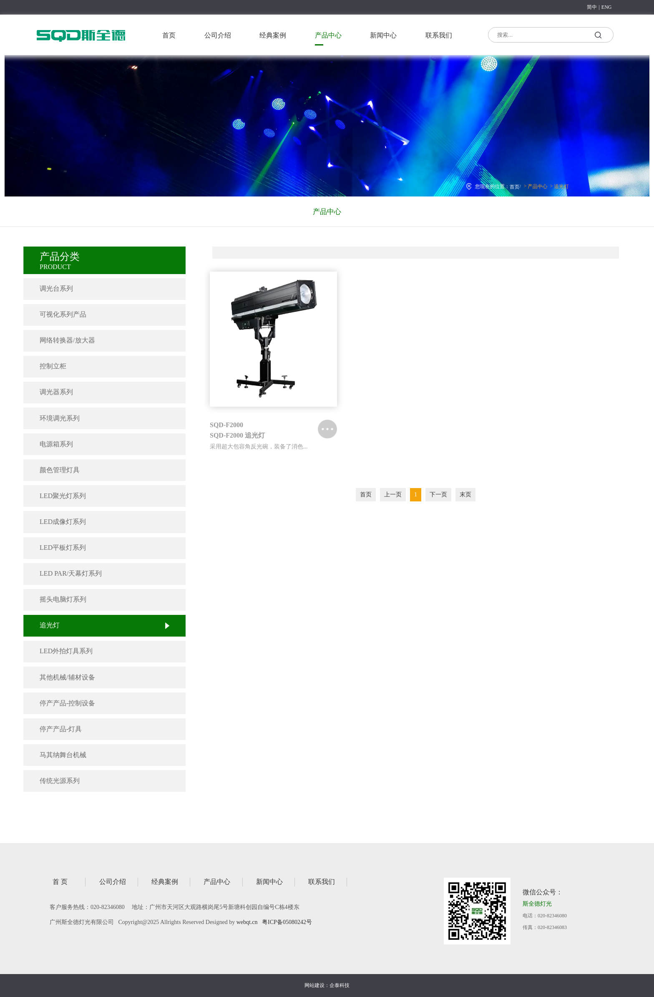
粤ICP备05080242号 (287, 922)
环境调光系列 (52, 418)
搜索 (597, 36)
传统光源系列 (52, 780)
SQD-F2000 (226, 424)
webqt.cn (247, 922)
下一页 (438, 494)
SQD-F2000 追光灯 (237, 435)
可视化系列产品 (55, 314)
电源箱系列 (48, 444)
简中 (592, 7)
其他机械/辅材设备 (59, 677)
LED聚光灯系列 (55, 495)
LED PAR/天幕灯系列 (63, 573)
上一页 (393, 494)
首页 (169, 35)
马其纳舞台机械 (55, 754)
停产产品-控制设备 (60, 703)
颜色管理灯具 (52, 469)
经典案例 (272, 35)
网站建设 (314, 985)
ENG (606, 7)
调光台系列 (48, 288)
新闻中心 (383, 35)
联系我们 (438, 35)
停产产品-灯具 (53, 729)
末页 (465, 494)
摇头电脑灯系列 (55, 599)
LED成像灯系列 (55, 521)
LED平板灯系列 (55, 547)
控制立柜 (45, 366)
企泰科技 (340, 985)
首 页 (60, 881)
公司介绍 (217, 35)
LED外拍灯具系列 (58, 651)
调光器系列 (48, 391)
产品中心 (328, 35)
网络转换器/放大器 (59, 340)
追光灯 (553, 184)
